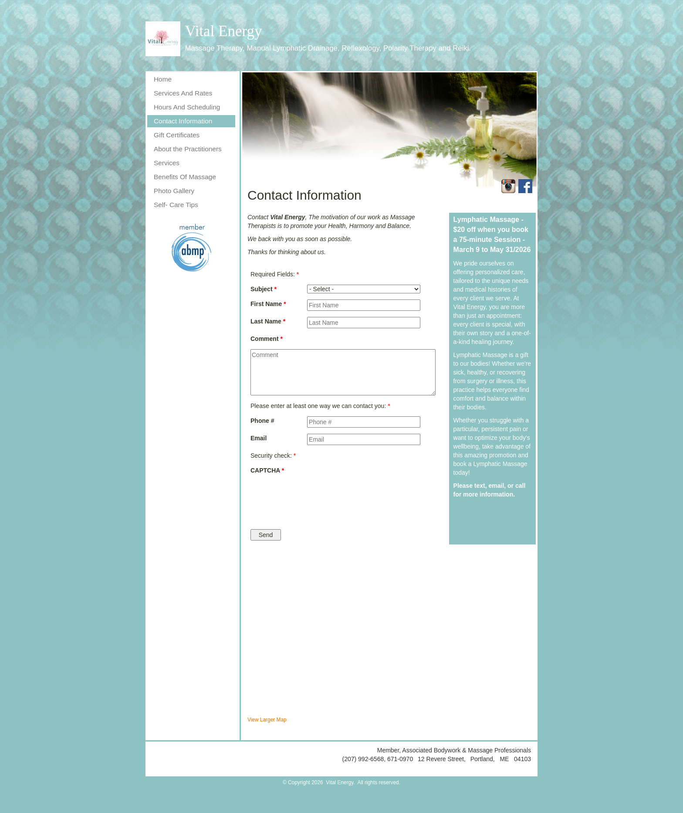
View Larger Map (267, 720)
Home (163, 79)
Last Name (267, 321)
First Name (268, 303)
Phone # (262, 420)
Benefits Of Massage (185, 176)
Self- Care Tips (176, 204)
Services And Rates (183, 93)
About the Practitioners (188, 149)
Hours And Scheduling (187, 107)
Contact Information (183, 121)
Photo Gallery (174, 190)
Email (258, 438)
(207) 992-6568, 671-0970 (378, 758)
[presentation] (343, 497)
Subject (263, 289)
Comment (266, 338)
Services (166, 163)
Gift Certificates (176, 135)
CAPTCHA (267, 470)
